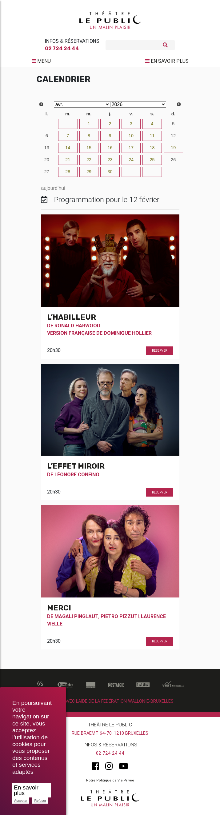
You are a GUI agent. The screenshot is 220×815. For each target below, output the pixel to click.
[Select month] (82, 107)
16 (109, 150)
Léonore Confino (76, 477)
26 (173, 162)
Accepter (20, 800)
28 (67, 174)
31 (67, 126)
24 (131, 162)
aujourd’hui (53, 190)
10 (131, 138)
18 (152, 150)
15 (88, 150)
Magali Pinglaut (76, 619)
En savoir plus (26, 790)
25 (152, 162)
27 (46, 174)
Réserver (159, 353)
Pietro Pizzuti (120, 619)
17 (131, 150)
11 (152, 138)
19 (173, 150)
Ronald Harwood (77, 328)
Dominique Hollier (128, 335)
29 (88, 174)
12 (173, 138)
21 (67, 162)
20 (46, 162)
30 (46, 126)
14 (67, 150)
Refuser (40, 800)
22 (88, 162)
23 (109, 162)
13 (46, 150)
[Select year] (138, 107)
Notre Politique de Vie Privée (110, 783)
